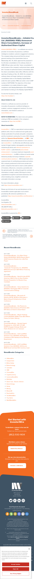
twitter (10, 500)
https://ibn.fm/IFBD (15, 121)
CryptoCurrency (11, 375)
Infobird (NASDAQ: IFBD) (8, 49)
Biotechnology (10, 365)
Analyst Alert (10, 361)
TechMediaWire (11, 395)
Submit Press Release (17, 448)
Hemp (8, 386)
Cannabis (9, 368)
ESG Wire (9, 379)
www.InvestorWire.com (8, 204)
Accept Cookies (15, 564)
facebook (15, 500)
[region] (15, 562)
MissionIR (9, 391)
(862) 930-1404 (17, 435)
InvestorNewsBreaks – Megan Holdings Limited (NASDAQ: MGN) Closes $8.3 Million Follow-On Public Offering (17, 316)
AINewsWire (10, 358)
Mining (8, 388)
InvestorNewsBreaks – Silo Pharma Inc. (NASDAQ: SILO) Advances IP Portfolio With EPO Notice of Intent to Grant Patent (16, 308)
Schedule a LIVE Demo (16, 465)
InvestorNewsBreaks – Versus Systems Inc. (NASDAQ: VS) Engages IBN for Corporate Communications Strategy (16, 288)
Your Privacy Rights (15, 573)
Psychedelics (10, 393)
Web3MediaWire (11, 400)
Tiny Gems (9, 398)
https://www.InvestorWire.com (13, 185)
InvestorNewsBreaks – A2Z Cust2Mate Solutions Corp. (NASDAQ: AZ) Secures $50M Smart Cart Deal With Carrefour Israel (17, 346)
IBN (19, 213)
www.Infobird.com (6, 113)
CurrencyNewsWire (12, 377)
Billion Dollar (10, 363)
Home (4, 25)
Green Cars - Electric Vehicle (15, 382)
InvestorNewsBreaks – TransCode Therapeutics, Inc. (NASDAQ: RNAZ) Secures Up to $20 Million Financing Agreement (17, 268)
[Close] (29, 549)
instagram (23, 500)
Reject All (15, 569)
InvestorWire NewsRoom (13, 25)
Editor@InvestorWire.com (8, 209)
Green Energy (10, 384)
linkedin (19, 500)
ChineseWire (10, 372)
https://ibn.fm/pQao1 (7, 96)
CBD (7, 370)
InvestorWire (5, 129)
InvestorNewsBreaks (26, 25)
